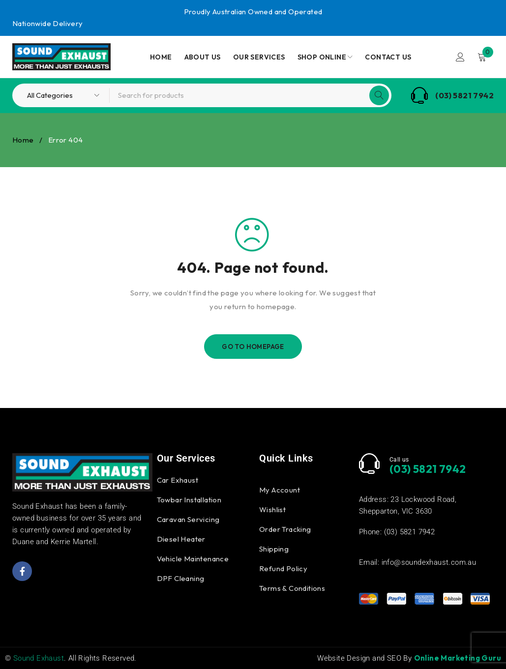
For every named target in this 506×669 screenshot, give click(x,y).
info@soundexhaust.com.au (429, 562)
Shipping (274, 548)
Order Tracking (285, 529)
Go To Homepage (253, 346)
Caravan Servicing (188, 519)
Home (23, 140)
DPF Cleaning (181, 578)
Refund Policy (283, 568)
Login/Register (460, 57)
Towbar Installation (189, 499)
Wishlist (272, 509)
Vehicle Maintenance (193, 558)
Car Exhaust (177, 480)
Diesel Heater (181, 539)
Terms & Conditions (292, 588)
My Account (279, 489)
